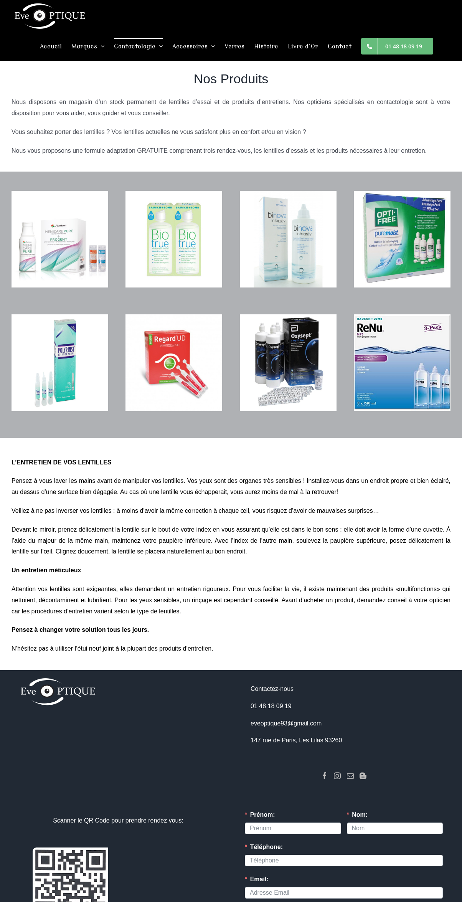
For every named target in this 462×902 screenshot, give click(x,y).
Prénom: (262, 814)
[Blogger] (363, 775)
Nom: (360, 814)
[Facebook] (324, 775)
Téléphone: (266, 847)
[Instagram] (337, 775)
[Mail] (350, 775)
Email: (259, 879)
